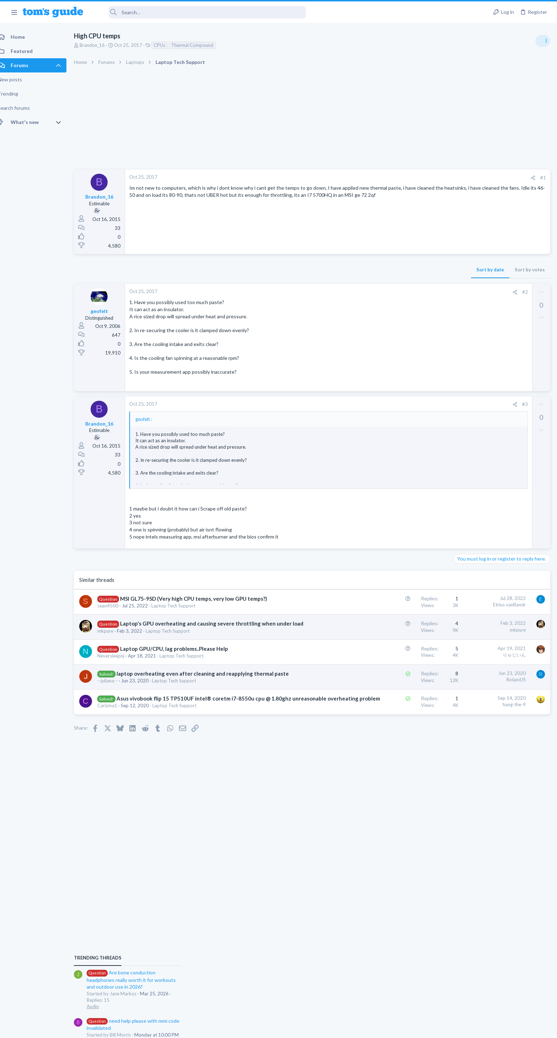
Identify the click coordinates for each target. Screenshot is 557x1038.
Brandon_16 (100, 45)
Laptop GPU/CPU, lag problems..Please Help (182, 656)
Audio (462, 435)
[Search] (199, 12)
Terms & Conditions (346, 1028)
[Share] (419, 177)
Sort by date (376, 269)
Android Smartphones (479, 476)
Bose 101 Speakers (488, 566)
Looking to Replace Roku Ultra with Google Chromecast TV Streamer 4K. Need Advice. (500, 648)
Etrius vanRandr (395, 604)
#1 (429, 177)
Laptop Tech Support (181, 606)
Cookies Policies (252, 1028)
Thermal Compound (200, 45)
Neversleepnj (118, 663)
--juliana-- (115, 695)
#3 (411, 404)
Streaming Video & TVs (480, 626)
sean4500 (115, 606)
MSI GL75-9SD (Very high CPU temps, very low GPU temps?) (201, 598)
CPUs (167, 45)
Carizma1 (115, 728)
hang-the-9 (400, 719)
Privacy (297, 1028)
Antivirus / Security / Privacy (485, 510)
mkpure (113, 638)
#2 (411, 292)
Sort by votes (416, 269)
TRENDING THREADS (467, 386)
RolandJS (402, 687)
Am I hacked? (482, 490)
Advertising (202, 1028)
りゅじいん (400, 662)
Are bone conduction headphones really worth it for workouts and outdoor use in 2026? (500, 408)
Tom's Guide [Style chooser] (499, 979)
